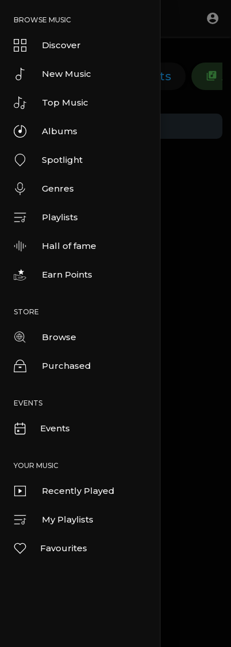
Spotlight (48, 160)
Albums (45, 131)
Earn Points (53, 274)
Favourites (50, 548)
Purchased (52, 366)
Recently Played (64, 491)
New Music (52, 74)
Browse (45, 337)
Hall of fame (55, 246)
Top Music (51, 102)
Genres (44, 188)
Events (41, 428)
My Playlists (53, 519)
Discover (47, 45)
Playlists (46, 217)
